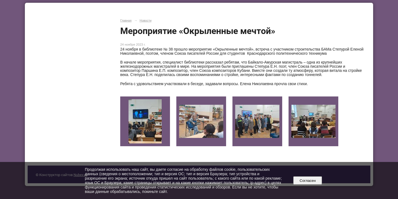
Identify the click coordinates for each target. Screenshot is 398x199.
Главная (126, 20)
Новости (145, 20)
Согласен (308, 181)
